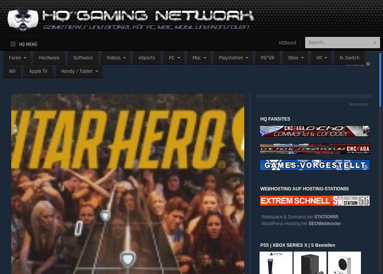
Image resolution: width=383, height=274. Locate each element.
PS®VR (267, 58)
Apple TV (38, 71)
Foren (15, 58)
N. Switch (349, 58)
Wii (12, 71)
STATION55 (326, 216)
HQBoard (287, 43)
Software (83, 58)
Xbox (293, 58)
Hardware (49, 58)
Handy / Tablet (77, 71)
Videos (113, 58)
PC (172, 58)
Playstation (231, 58)
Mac (197, 58)
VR (319, 58)
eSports (146, 58)
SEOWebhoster (325, 223)
